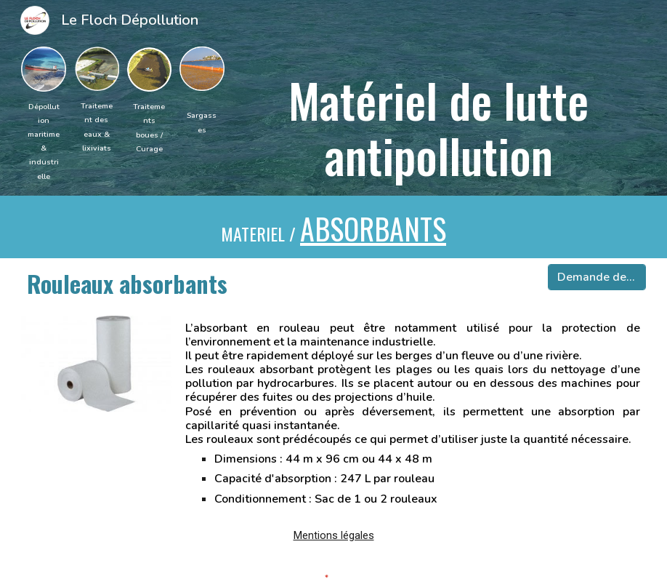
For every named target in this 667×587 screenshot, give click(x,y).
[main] (43, 141)
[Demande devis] (596, 277)
